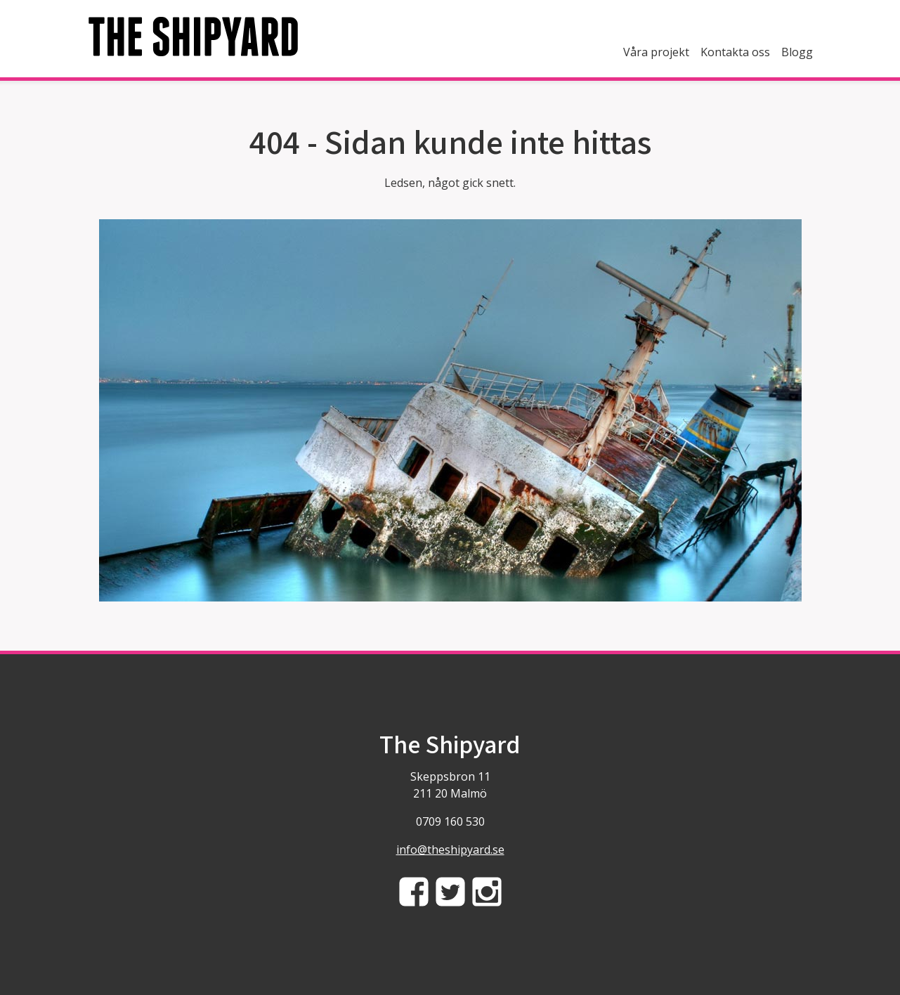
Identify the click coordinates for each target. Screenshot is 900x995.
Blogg (797, 52)
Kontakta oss (735, 52)
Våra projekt (656, 52)
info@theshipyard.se (450, 849)
